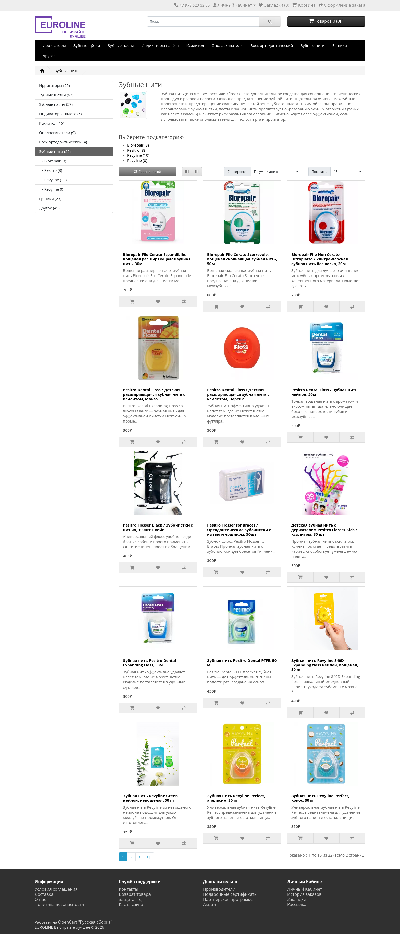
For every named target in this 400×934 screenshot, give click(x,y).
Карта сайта (131, 904)
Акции (209, 904)
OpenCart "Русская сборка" (85, 922)
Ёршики (339, 45)
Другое (49, 55)
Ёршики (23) (50, 198)
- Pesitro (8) (50, 170)
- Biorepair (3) (52, 160)
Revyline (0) (137, 160)
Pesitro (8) (136, 150)
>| (149, 856)
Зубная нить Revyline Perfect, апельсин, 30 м (236, 798)
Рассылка (296, 904)
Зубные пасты (121, 45)
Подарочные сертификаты (230, 894)
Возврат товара (135, 894)
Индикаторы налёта (160, 45)
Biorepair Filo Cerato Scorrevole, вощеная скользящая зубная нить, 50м (242, 259)
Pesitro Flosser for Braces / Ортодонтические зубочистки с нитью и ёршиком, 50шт (239, 529)
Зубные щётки (86, 45)
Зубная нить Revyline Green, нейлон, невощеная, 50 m (151, 798)
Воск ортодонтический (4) (63, 141)
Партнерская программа (228, 899)
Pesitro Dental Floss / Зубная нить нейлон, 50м (324, 392)
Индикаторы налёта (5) (60, 113)
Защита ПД (130, 899)
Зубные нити (312, 45)
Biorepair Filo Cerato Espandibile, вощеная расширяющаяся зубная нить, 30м (157, 259)
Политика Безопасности (59, 904)
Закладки (296, 899)
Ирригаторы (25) (54, 85)
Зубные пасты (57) (56, 104)
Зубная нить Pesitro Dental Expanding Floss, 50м (149, 662)
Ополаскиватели (227, 45)
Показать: (320, 171)
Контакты (128, 889)
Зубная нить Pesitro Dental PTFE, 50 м (242, 662)
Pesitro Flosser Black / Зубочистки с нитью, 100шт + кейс (158, 527)
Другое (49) (49, 208)
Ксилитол (195, 45)
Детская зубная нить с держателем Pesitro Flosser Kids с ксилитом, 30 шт (324, 529)
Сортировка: (238, 171)
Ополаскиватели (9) (57, 132)
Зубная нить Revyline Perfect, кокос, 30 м (320, 798)
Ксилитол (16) (51, 123)
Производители (219, 889)
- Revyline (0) (52, 189)
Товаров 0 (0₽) (326, 21)
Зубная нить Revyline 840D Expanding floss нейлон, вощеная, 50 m (324, 665)
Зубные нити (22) (55, 151)
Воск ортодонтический (271, 45)
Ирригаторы (54, 45)
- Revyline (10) (53, 179)
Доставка (44, 894)
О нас (40, 899)
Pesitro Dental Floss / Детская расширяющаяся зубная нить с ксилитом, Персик (238, 394)
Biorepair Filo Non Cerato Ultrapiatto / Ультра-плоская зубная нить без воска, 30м (319, 259)
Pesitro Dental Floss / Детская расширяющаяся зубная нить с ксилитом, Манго (154, 394)
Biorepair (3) (138, 145)
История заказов (304, 894)
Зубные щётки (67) (56, 94)
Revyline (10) (138, 155)
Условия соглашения (56, 889)
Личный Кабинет (304, 889)
